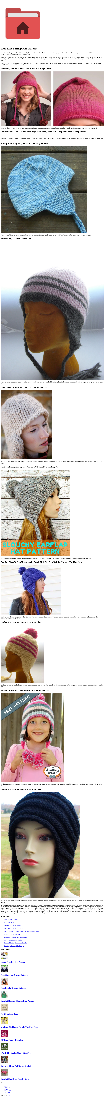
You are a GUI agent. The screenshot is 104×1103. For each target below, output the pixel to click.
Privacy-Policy (8, 1091)
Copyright (7, 1092)
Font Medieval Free (9, 1014)
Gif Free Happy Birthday (12, 1040)
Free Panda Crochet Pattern (13, 988)
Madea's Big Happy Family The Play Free (19, 1027)
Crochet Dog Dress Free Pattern (15, 1079)
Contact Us (7, 1087)
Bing (9, 1095)
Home (5, 1086)
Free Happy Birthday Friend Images (14, 946)
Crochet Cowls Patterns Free (12, 934)
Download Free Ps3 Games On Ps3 (16, 1066)
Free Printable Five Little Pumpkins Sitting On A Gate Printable (21, 931)
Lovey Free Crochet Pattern (13, 962)
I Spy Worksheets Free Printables (13, 940)
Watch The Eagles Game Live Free (16, 1053)
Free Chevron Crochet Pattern (14, 975)
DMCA (6, 1089)
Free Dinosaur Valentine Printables (13, 928)
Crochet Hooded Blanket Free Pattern (17, 1001)
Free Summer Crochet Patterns (12, 925)
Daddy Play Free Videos (11, 919)
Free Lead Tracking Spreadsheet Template (15, 943)
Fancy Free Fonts (9, 922)
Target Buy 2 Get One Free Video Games (15, 937)
